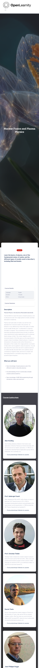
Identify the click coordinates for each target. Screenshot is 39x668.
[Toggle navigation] (5, 10)
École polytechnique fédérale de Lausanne (18, 454)
